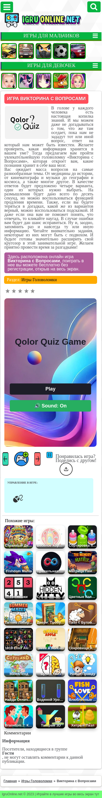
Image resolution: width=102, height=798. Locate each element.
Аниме (43, 81)
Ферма (61, 81)
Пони (26, 81)
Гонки (26, 51)
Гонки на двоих (78, 51)
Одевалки (9, 81)
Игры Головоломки (39, 279)
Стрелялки (43, 51)
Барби (78, 81)
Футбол (61, 51)
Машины (9, 51)
